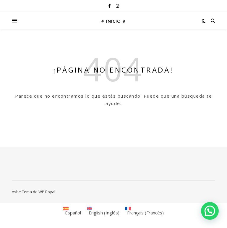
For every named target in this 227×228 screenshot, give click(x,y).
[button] (210, 211)
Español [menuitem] (73, 213)
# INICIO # (113, 21)
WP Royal (46, 191)
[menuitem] (72, 211)
